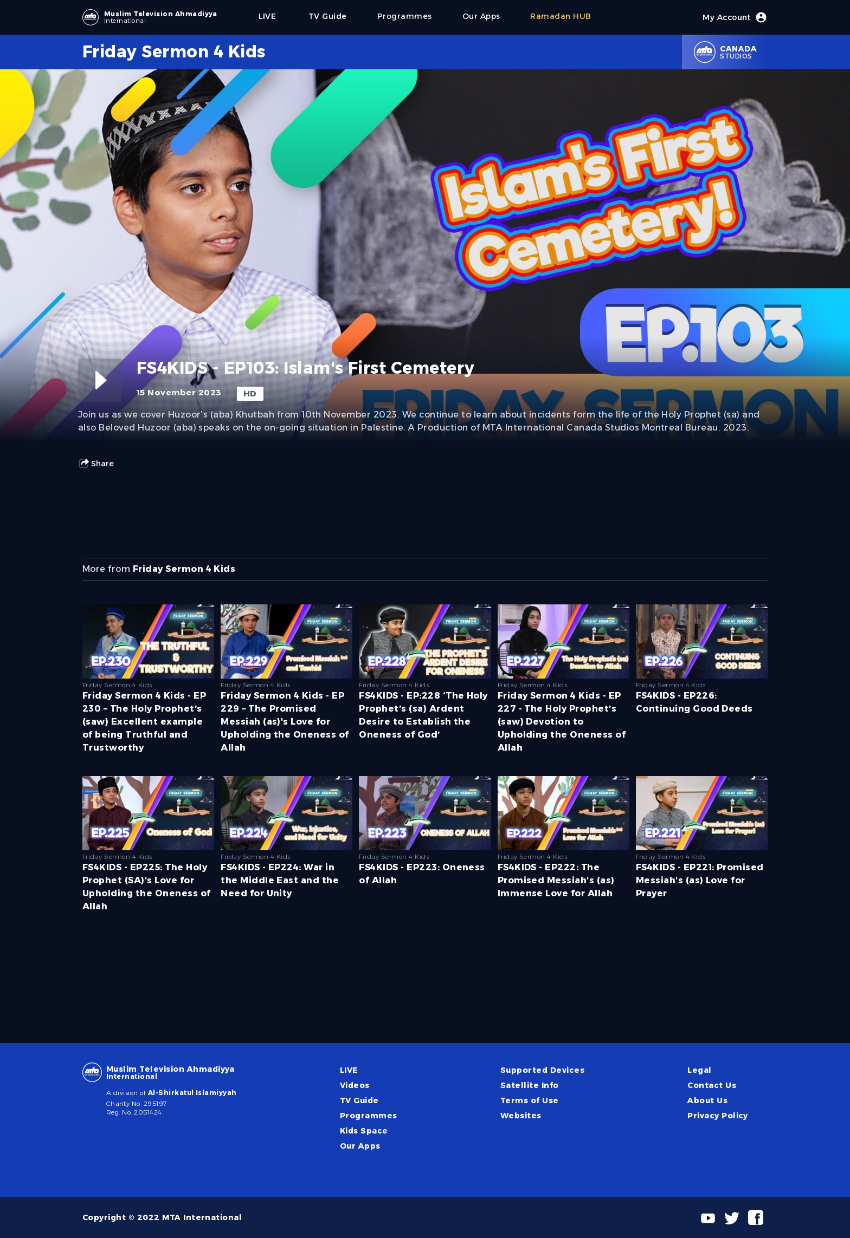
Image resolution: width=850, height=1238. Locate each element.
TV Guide (359, 1100)
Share (96, 463)
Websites (521, 1115)
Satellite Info (529, 1085)
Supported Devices (542, 1070)
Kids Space (364, 1131)
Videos (355, 1085)
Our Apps (360, 1146)
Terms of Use (529, 1100)
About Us (707, 1100)
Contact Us (711, 1085)
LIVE (349, 1070)
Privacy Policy (717, 1115)
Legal (699, 1070)
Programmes (368, 1115)
